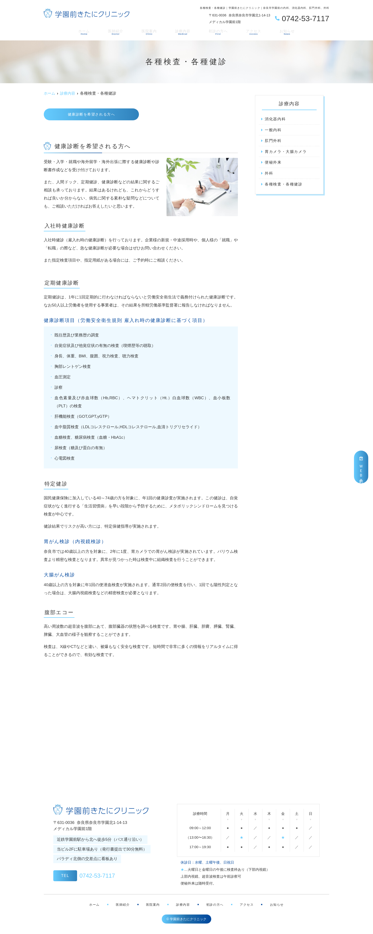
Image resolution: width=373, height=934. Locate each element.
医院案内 (150, 31)
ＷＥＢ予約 (361, 467)
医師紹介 (119, 31)
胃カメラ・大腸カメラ (287, 152)
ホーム (90, 31)
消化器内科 (276, 119)
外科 (269, 174)
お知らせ (280, 31)
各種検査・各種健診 (285, 185)
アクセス (249, 31)
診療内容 (182, 31)
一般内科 (274, 130)
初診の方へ (215, 31)
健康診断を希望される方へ (91, 114)
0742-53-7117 (84, 876)
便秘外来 (274, 163)
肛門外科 (274, 141)
